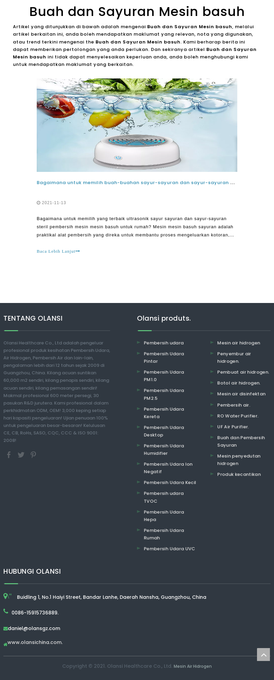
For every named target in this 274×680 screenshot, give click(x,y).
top (263, 654)
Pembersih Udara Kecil (170, 482)
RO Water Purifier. (237, 416)
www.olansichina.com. (35, 643)
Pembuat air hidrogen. (243, 372)
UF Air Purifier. (233, 427)
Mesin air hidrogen (238, 343)
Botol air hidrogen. (239, 383)
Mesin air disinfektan (241, 394)
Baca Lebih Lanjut (58, 251)
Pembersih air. (233, 405)
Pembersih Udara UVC (169, 548)
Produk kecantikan (239, 474)
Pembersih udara (164, 343)
